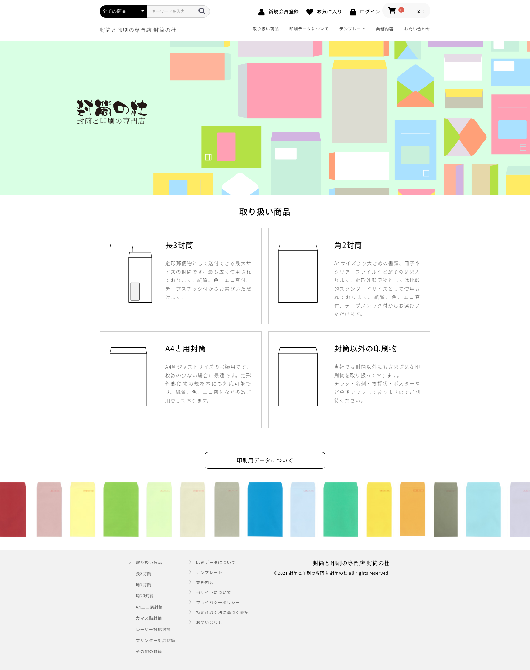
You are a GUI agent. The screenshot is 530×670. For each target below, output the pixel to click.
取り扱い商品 (266, 28)
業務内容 (385, 28)
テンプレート (352, 28)
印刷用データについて (265, 461)
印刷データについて (309, 28)
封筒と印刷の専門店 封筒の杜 (138, 30)
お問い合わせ (417, 28)
